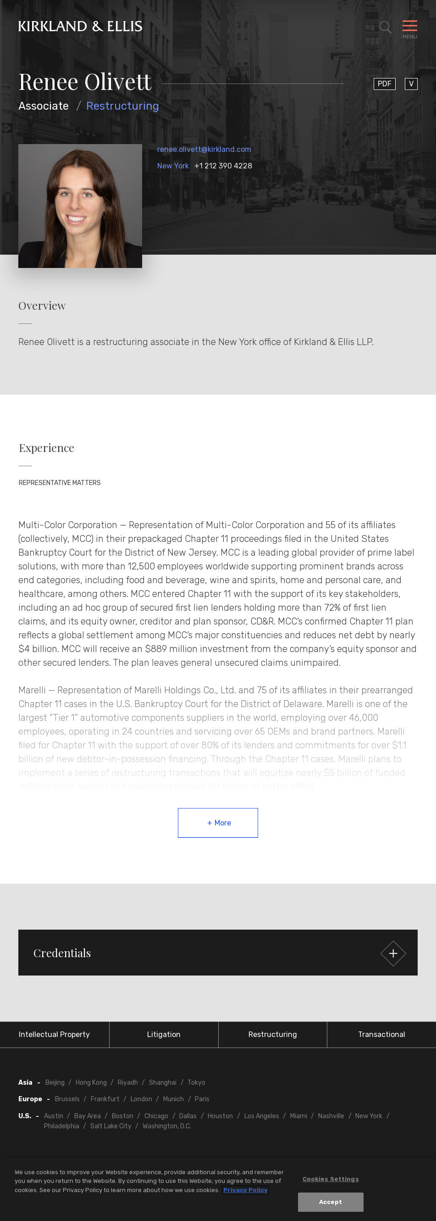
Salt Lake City (111, 1126)
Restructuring (122, 106)
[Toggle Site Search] (385, 27)
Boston (122, 1116)
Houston (220, 1116)
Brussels (67, 1099)
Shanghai (163, 1083)
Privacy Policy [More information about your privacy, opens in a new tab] (245, 1190)
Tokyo (196, 1083)
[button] (218, 953)
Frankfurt (105, 1099)
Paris (202, 1099)
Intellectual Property (54, 1034)
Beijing (55, 1083)
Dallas (188, 1116)
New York (173, 166)
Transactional (381, 1034)
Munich (173, 1099)
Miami (298, 1116)
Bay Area (87, 1116)
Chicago (156, 1116)
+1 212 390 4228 (223, 166)
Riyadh (128, 1083)
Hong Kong (91, 1083)
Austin (53, 1116)
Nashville (331, 1116)
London (141, 1099)
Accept (330, 1202)
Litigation (164, 1034)
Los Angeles (261, 1116)
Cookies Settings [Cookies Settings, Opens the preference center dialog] (331, 1179)
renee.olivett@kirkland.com (204, 149)
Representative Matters (60, 483)
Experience (46, 447)
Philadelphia (61, 1126)
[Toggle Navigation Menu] (410, 27)
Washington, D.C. (167, 1126)
